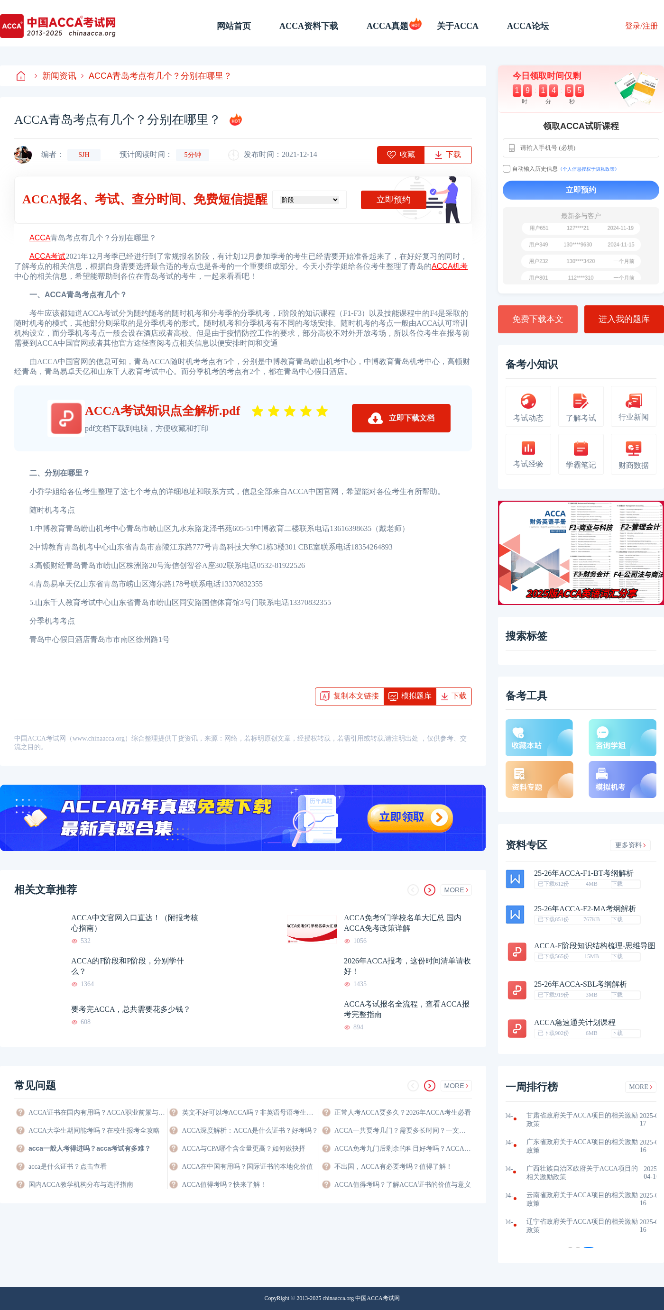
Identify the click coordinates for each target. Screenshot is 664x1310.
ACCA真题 (387, 26)
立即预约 (394, 199)
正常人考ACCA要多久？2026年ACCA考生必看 (402, 1112)
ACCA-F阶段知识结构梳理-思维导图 (594, 946)
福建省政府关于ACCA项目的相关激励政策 (571, 1146)
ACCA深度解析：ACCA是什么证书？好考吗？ (250, 1130)
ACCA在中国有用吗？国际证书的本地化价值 (248, 1166)
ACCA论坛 (528, 26)
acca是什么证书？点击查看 (67, 1166)
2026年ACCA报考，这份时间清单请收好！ (407, 966)
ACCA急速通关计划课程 (575, 1022)
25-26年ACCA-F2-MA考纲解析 (585, 909)
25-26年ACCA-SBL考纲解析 (580, 984)
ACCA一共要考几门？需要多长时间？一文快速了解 (403, 1130)
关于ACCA (458, 26)
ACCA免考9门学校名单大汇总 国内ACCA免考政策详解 (402, 923)
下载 (617, 883)
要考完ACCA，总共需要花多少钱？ (131, 1009)
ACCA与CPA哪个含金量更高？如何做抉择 (244, 1148)
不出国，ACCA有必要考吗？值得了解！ (393, 1166)
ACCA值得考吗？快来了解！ (224, 1184)
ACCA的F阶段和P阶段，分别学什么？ (127, 966)
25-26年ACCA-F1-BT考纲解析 (584, 873)
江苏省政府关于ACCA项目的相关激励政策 (571, 1119)
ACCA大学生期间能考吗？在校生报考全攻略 (94, 1130)
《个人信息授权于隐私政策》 (588, 169)
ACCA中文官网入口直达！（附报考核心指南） (134, 923)
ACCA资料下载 (308, 26)
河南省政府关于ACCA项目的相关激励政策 (571, 1199)
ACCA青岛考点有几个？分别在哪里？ (156, 76)
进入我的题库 (624, 319)
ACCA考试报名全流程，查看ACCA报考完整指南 (407, 1009)
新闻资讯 (55, 76)
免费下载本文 (537, 319)
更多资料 (630, 845)
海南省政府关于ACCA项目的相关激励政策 (571, 1226)
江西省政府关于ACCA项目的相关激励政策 (571, 1173)
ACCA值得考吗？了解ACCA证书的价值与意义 (402, 1184)
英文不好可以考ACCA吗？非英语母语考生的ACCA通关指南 (250, 1112)
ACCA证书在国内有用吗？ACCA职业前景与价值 (97, 1112)
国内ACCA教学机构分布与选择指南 (80, 1184)
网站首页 (234, 26)
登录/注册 (641, 26)
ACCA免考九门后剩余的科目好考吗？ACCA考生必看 (403, 1148)
